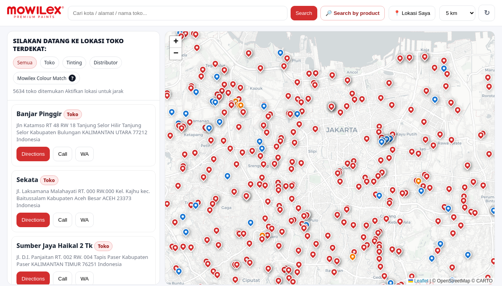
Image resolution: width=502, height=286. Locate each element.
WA (84, 154)
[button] (196, 34)
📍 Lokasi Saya (412, 13)
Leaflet (418, 281)
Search (304, 13)
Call (62, 154)
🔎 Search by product (353, 13)
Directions (33, 154)
